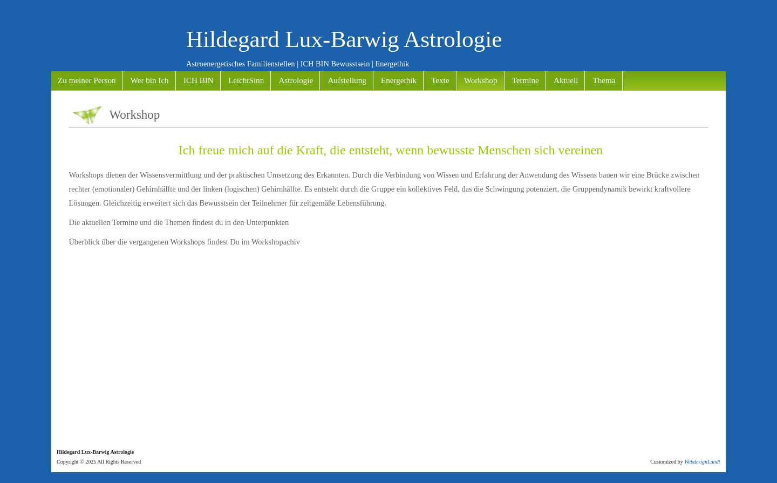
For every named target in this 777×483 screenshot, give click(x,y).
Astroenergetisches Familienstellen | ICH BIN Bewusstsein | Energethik (297, 63)
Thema (604, 80)
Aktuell (566, 80)
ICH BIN (198, 80)
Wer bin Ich (150, 80)
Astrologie (295, 80)
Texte (440, 80)
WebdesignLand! (702, 462)
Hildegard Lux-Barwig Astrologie (344, 39)
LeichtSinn (246, 80)
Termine (525, 80)
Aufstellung (347, 80)
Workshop (480, 80)
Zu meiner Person (86, 80)
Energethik (399, 80)
